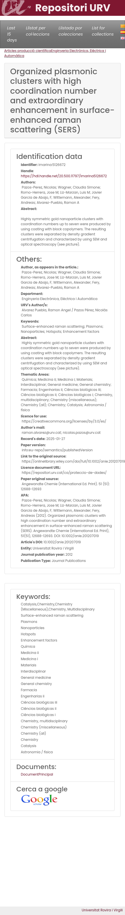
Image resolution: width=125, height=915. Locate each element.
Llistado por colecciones (71, 31)
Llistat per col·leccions (38, 31)
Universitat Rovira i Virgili (102, 910)
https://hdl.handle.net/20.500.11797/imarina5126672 (64, 176)
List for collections (102, 31)
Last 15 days (12, 34)
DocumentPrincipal (37, 774)
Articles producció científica (27, 50)
